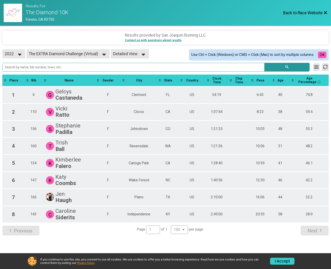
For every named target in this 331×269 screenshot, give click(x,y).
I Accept (282, 261)
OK (322, 55)
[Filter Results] (316, 67)
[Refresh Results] (325, 67)
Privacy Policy (85, 263)
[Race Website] (15, 13)
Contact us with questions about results (153, 40)
